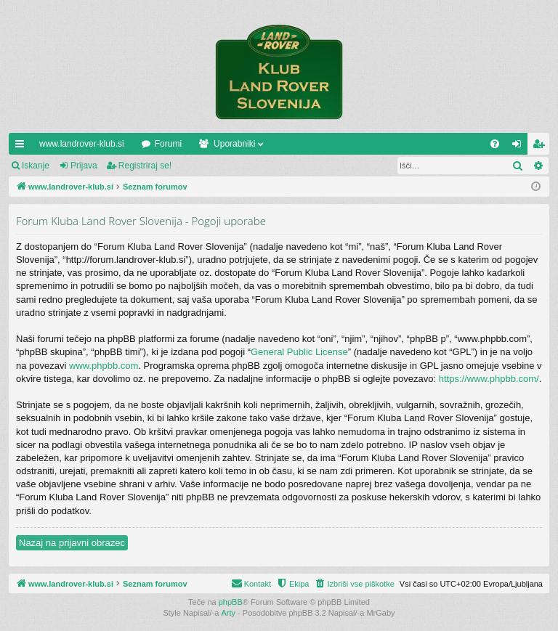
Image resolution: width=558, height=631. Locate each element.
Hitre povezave (23, 147)
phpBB (231, 602)
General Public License (299, 351)
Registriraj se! (144, 165)
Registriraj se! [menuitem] (541, 147)
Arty (229, 612)
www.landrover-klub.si (81, 144)
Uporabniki (234, 144)
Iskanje (35, 165)
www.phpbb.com (103, 365)
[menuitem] (495, 144)
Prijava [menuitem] (519, 147)
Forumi (168, 144)
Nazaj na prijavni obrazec (72, 542)
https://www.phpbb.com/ (489, 378)
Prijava (83, 165)
